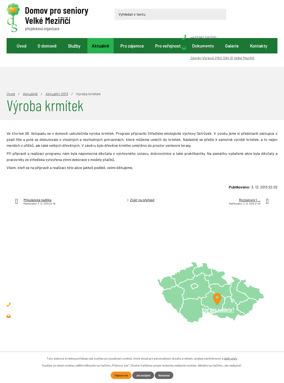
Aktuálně (100, 45)
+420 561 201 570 (35, 275)
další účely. (230, 358)
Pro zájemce (132, 45)
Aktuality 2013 (56, 64)
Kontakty (258, 45)
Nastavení (165, 375)
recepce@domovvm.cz (40, 286)
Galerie (232, 45)
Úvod (21, 45)
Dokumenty (203, 45)
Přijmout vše (120, 375)
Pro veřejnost (168, 45)
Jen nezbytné (143, 375)
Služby (74, 45)
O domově (47, 45)
